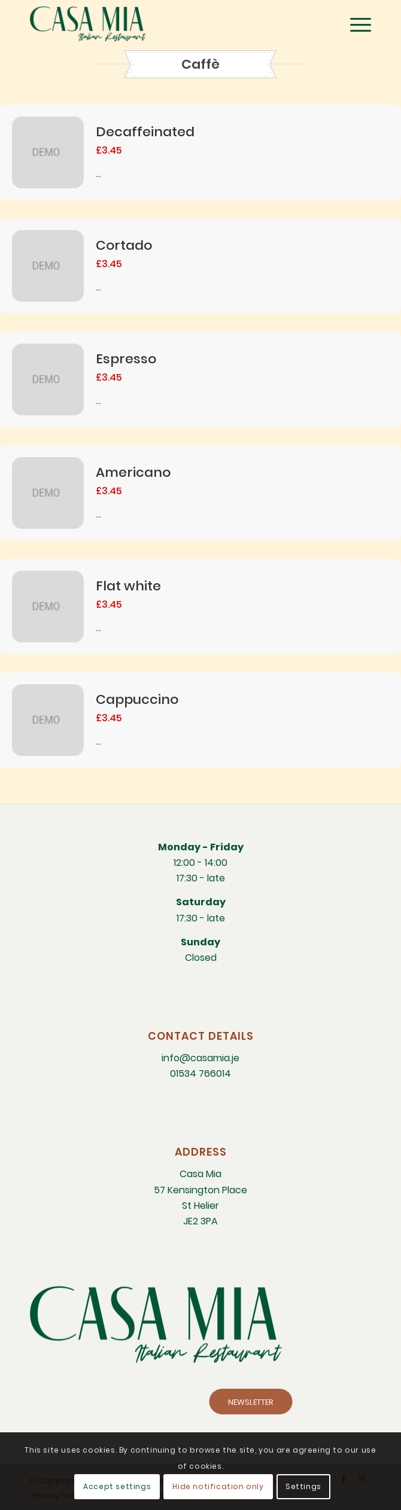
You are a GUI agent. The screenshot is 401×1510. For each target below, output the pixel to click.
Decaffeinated (145, 131)
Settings (303, 1486)
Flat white (128, 586)
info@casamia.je (200, 1058)
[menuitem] (354, 24)
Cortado (124, 245)
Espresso (126, 359)
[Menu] (354, 24)
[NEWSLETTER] (322, 1402)
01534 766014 (200, 1073)
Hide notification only (217, 1486)
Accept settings (117, 1486)
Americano (133, 472)
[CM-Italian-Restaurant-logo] (166, 24)
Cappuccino (137, 699)
